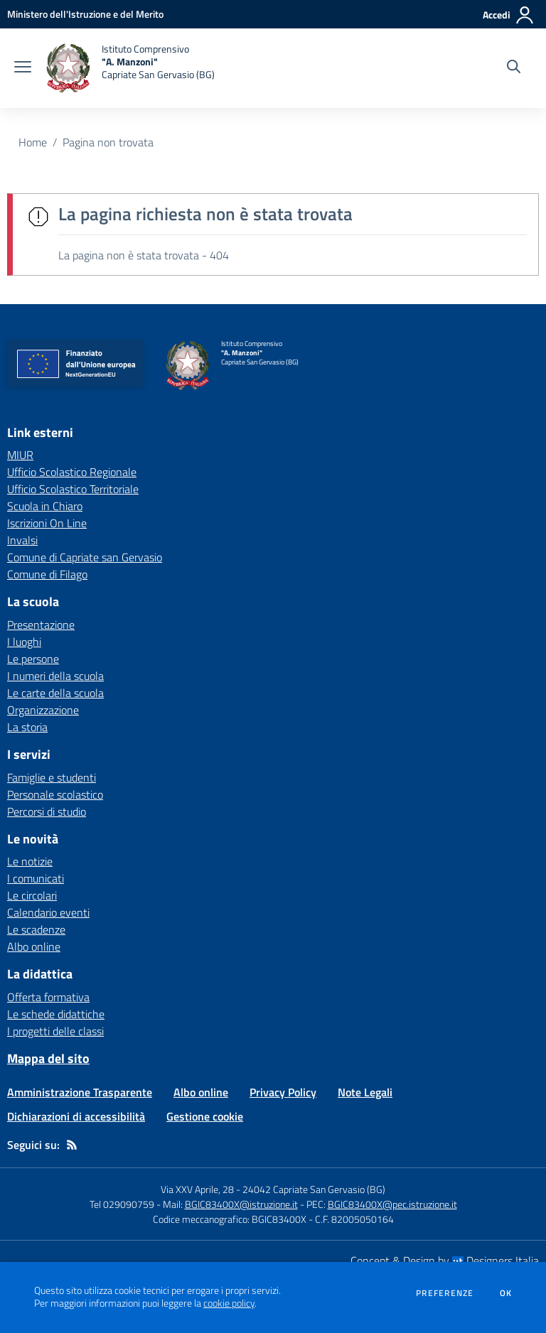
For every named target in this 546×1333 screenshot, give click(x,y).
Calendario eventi (48, 912)
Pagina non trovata (108, 142)
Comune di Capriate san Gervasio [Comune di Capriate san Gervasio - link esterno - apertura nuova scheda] (84, 557)
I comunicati (35, 878)
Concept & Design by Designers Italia (444, 1260)
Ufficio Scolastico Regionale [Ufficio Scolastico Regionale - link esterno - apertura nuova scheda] (71, 471)
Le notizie (30, 861)
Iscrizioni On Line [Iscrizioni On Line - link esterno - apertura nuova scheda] (47, 522)
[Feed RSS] (71, 1144)
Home (32, 142)
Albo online (33, 946)
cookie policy (229, 1303)
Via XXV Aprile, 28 (197, 1189)
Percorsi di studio (46, 811)
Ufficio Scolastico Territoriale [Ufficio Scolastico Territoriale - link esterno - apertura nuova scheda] (73, 488)
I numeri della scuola (55, 675)
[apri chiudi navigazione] (22, 68)
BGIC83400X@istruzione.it (241, 1204)
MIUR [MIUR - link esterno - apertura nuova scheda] (20, 454)
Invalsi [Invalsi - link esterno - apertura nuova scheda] (22, 540)
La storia (27, 726)
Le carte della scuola (55, 692)
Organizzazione (43, 709)
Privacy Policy (283, 1092)
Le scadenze (36, 929)
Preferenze (444, 1293)
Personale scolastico (55, 794)
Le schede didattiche (56, 1013)
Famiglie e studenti (51, 777)
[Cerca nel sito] (514, 68)
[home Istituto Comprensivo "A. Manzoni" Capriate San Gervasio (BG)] (130, 68)
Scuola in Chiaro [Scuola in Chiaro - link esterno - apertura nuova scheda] (44, 505)
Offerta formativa (48, 996)
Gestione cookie (204, 1116)
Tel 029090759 (122, 1204)
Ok (506, 1293)
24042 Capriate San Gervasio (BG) (313, 1189)
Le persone (33, 658)
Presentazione (41, 624)
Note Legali (365, 1092)
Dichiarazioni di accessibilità (76, 1116)
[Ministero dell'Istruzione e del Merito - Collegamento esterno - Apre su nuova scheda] (85, 13)
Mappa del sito (48, 1058)
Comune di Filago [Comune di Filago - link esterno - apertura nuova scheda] (47, 574)
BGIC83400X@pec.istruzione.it (392, 1204)
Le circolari (32, 895)
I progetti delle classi (55, 1031)
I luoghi (24, 641)
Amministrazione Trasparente (79, 1092)
